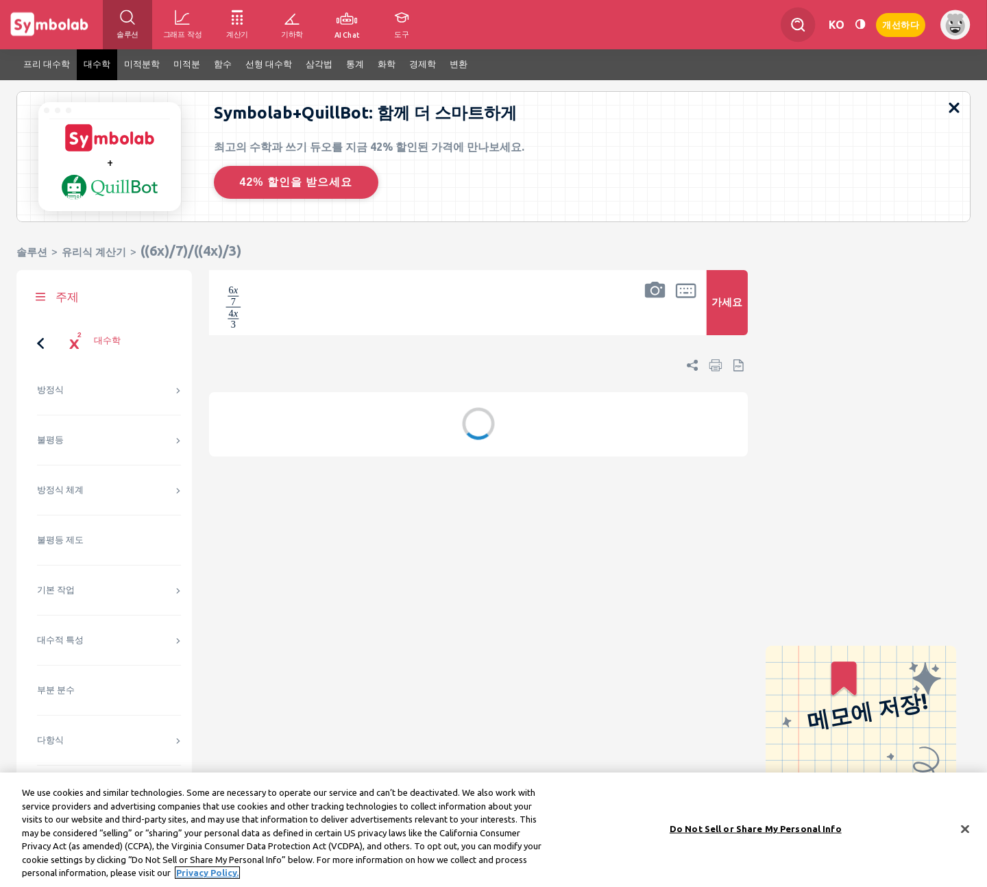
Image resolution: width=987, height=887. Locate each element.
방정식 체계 (60, 490)
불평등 (50, 440)
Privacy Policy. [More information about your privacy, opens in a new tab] (207, 872)
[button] (655, 311)
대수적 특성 (60, 640)
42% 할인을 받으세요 (296, 182)
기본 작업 (56, 590)
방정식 (50, 390)
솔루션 (31, 252)
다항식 (50, 740)
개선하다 (900, 24)
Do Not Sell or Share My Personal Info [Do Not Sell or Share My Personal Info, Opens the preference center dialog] (756, 828)
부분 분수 (56, 690)
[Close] (965, 829)
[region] (493, 830)
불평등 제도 (60, 540)
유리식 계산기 (94, 252)
